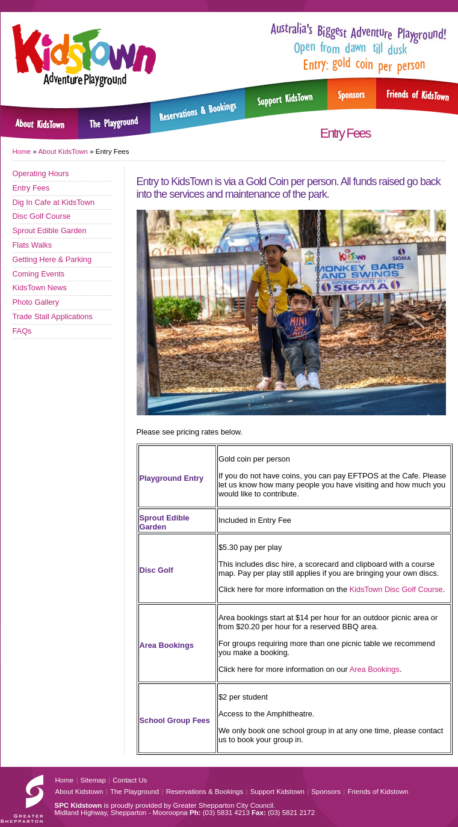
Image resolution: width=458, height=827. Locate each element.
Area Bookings (375, 669)
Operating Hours (41, 173)
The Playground (134, 791)
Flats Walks (32, 244)
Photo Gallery (36, 302)
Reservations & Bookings (205, 791)
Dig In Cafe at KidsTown (54, 202)
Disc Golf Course (42, 216)
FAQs (22, 330)
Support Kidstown (277, 791)
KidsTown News (40, 287)
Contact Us (130, 780)
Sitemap (93, 780)
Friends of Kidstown (377, 791)
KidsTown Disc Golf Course (396, 589)
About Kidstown (79, 791)
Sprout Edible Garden (50, 230)
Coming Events (39, 273)
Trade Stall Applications (53, 316)
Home (22, 151)
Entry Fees (31, 187)
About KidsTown (63, 151)
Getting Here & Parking (52, 259)
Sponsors (326, 791)
